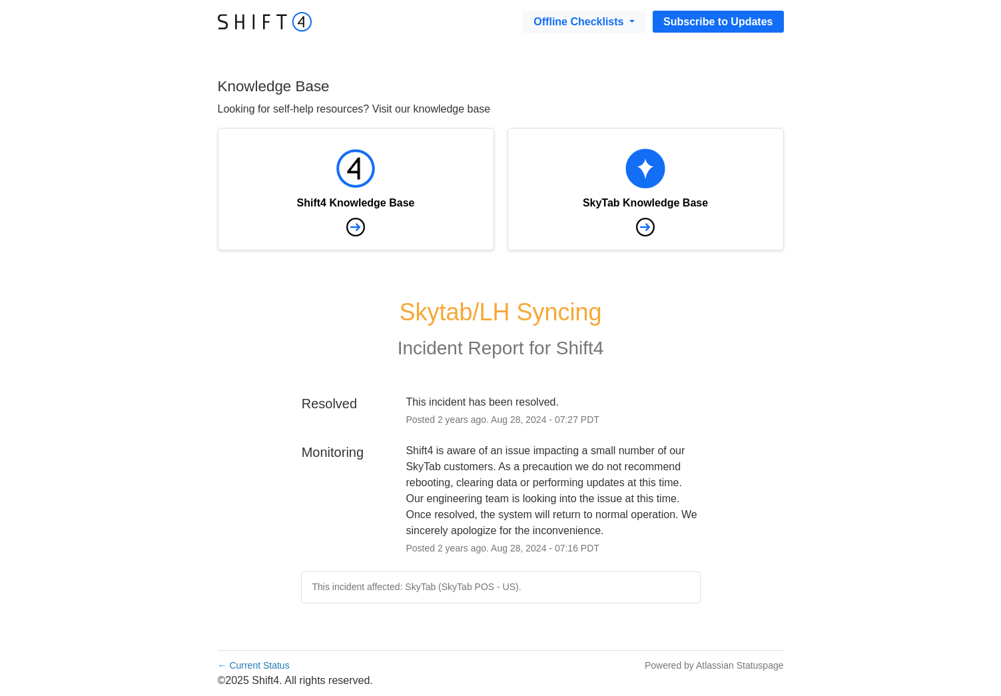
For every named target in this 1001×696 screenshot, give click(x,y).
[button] (718, 22)
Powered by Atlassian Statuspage (714, 665)
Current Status (254, 665)
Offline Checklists (580, 21)
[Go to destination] (265, 21)
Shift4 (580, 348)
